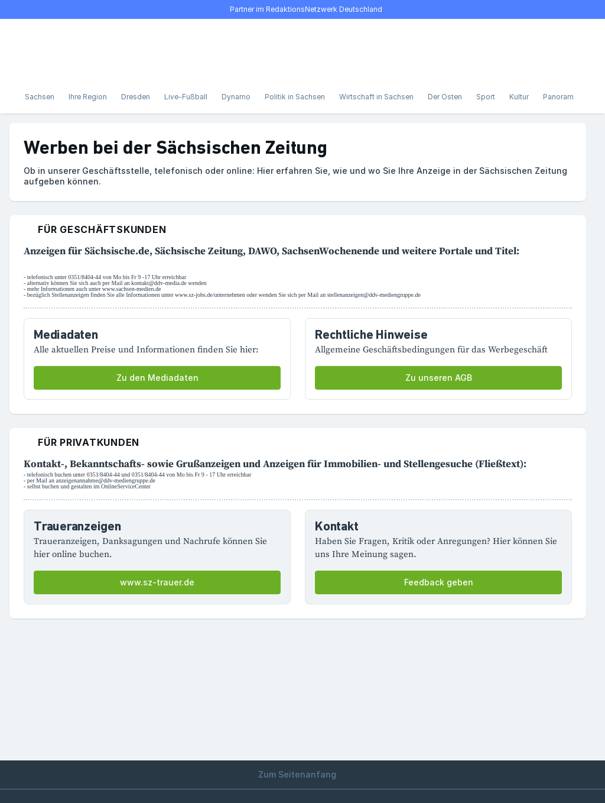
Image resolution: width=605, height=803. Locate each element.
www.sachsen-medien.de (131, 289)
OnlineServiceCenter (126, 486)
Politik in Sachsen (295, 96)
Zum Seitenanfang (302, 774)
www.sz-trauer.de (157, 582)
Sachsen (39, 96)
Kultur (519, 96)
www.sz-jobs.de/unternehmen (210, 295)
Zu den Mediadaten (157, 378)
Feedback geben (438, 582)
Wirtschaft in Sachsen (376, 96)
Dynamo (236, 96)
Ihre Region (88, 96)
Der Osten (445, 96)
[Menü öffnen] (31, 50)
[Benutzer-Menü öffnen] (565, 50)
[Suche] (57, 50)
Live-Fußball (185, 96)
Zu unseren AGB (438, 378)
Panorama (560, 96)
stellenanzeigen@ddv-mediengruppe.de (374, 295)
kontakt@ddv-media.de (159, 283)
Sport (485, 96)
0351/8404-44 (84, 277)
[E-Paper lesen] (539, 50)
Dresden (135, 96)
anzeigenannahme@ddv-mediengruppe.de (105, 480)
